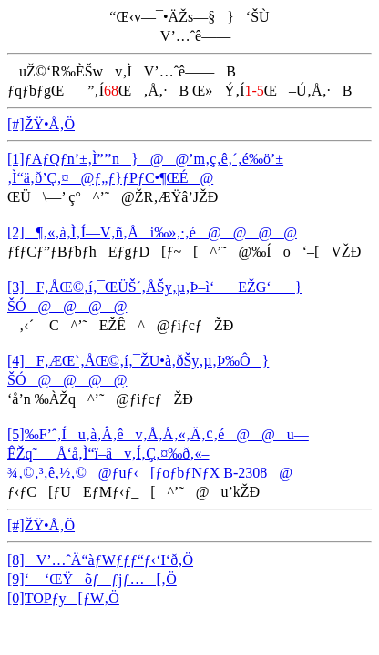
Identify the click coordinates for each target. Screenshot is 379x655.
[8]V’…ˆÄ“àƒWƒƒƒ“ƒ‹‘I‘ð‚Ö (100, 560)
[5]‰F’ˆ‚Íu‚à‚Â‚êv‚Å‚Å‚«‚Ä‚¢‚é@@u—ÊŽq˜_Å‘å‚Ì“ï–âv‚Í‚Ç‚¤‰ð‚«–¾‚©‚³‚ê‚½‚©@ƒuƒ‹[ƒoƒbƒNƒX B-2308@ (158, 453)
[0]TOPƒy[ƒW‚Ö (63, 598)
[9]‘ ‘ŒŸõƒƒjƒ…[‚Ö (92, 579)
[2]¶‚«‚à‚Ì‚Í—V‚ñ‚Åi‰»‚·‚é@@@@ (152, 232)
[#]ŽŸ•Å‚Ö (41, 124)
